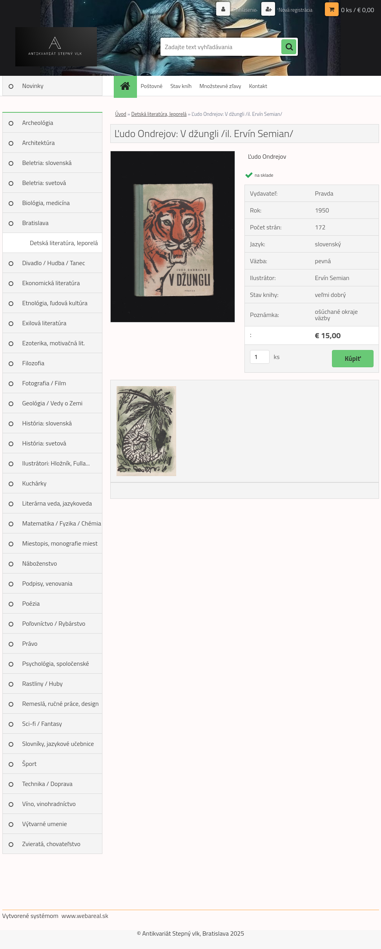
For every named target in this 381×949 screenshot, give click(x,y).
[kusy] (260, 357)
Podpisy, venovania (47, 583)
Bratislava (35, 222)
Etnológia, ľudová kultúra (55, 303)
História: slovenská (47, 423)
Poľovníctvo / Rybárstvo (54, 623)
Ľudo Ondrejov (267, 156)
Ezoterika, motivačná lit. (53, 343)
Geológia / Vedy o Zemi (52, 403)
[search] (289, 47)
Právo (30, 643)
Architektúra (38, 142)
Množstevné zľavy (220, 86)
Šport (29, 763)
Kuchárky (34, 483)
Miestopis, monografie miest (60, 543)
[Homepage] (128, 86)
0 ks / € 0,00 (357, 10)
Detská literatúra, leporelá (64, 242)
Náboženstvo (39, 563)
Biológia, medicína (46, 202)
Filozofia (33, 363)
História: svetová (44, 443)
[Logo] (56, 46)
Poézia (31, 603)
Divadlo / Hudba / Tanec (53, 262)
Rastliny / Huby (42, 683)
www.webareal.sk (84, 915)
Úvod (120, 114)
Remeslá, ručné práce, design (60, 703)
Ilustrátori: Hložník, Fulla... (56, 463)
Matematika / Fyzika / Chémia (61, 523)
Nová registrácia (293, 9)
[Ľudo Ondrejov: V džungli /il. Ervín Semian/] (173, 154)
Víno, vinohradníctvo (49, 803)
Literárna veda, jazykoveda (57, 503)
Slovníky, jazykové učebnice (58, 743)
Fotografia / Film (44, 383)
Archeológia (37, 122)
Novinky (33, 85)
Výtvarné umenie (44, 823)
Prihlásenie (241, 9)
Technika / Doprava (47, 783)
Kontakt (258, 86)
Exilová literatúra (44, 323)
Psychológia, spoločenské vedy (55, 666)
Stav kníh (180, 86)
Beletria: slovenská (47, 162)
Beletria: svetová (44, 182)
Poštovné (152, 86)
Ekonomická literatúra (51, 283)
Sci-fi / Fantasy (42, 723)
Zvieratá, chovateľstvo (51, 843)
